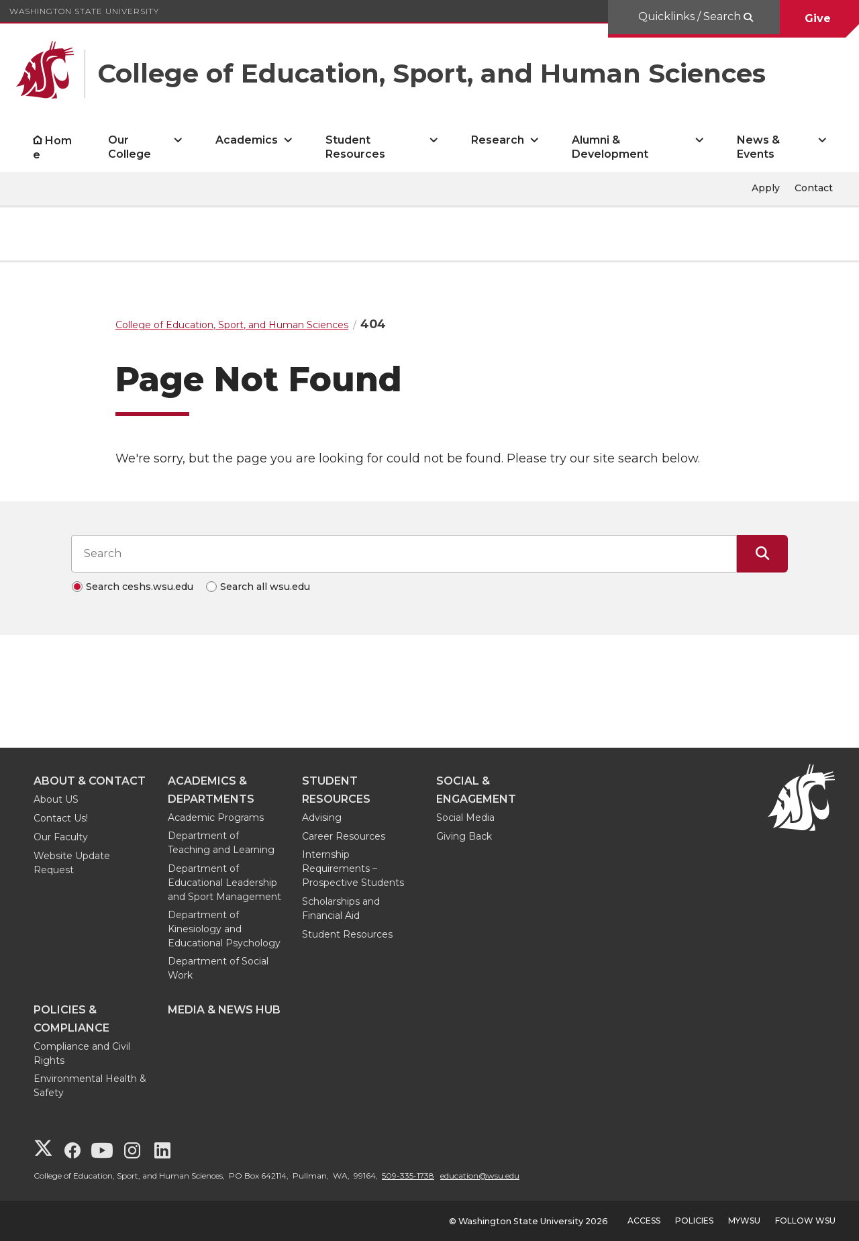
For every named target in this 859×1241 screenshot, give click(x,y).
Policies (694, 1220)
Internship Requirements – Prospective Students (353, 868)
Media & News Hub (224, 1009)
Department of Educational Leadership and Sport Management (224, 882)
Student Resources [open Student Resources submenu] (355, 147)
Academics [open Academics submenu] (246, 140)
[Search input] (404, 554)
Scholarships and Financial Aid (341, 908)
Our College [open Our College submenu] (129, 147)
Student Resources (347, 934)
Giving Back (464, 836)
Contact (814, 188)
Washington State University (84, 11)
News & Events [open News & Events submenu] (758, 147)
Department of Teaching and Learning (221, 843)
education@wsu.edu (479, 1176)
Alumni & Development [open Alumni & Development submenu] (610, 147)
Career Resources (343, 836)
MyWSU (744, 1220)
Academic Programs (216, 817)
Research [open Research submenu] (497, 140)
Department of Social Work (218, 968)
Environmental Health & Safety (90, 1086)
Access (643, 1220)
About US (56, 799)
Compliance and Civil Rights (82, 1053)
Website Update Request (72, 863)
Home (52, 147)
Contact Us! (61, 818)
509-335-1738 (408, 1176)
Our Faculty (61, 837)
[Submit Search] (762, 554)
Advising (322, 817)
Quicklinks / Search (691, 16)
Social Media (465, 817)
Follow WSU (805, 1220)
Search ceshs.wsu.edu (139, 587)
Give (819, 18)
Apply (766, 188)
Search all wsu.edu (265, 587)
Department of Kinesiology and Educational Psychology (224, 929)
